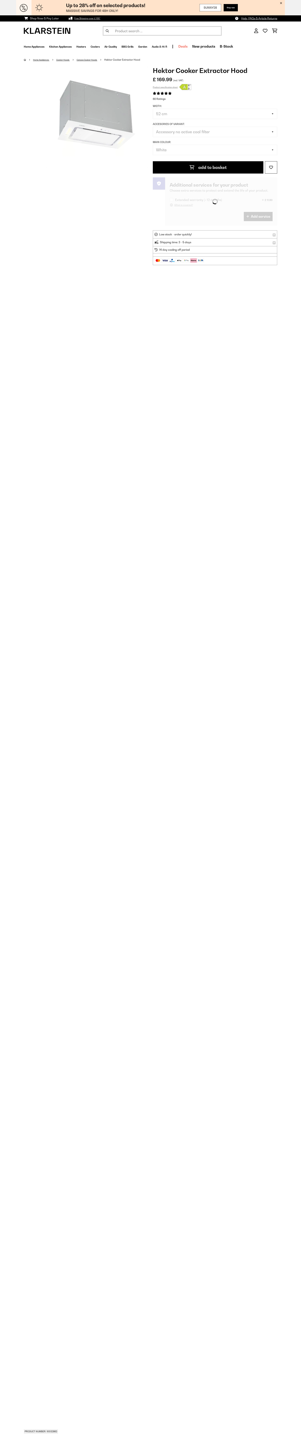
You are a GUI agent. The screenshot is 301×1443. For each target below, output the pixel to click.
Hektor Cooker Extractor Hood (138, 59)
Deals (226, 46)
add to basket (208, 167)
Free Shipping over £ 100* (90, 18)
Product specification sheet (165, 87)
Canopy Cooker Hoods (99, 59)
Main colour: (162, 142)
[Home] (29, 59)
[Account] (256, 30)
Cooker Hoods (70, 59)
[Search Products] (162, 31)
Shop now (228, 7)
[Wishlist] (265, 30)
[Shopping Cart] (274, 30)
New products (247, 46)
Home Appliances (44, 59)
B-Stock (270, 46)
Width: (157, 106)
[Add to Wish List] (271, 167)
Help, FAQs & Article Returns (259, 18)
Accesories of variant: (169, 124)
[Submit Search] (107, 31)
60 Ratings (159, 98)
